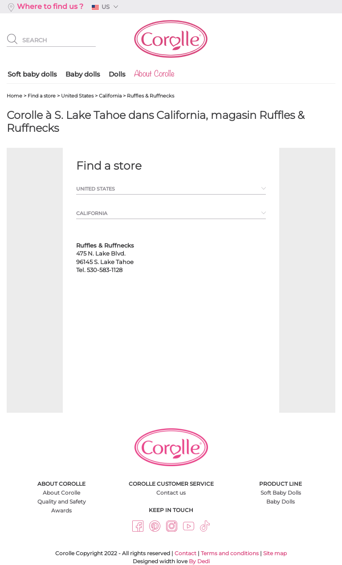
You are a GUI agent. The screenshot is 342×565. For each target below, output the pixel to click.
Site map (275, 553)
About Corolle (61, 492)
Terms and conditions (230, 553)
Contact (185, 553)
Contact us (171, 492)
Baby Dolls (280, 501)
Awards (61, 510)
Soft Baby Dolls (281, 492)
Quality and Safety (61, 501)
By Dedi (199, 561)
